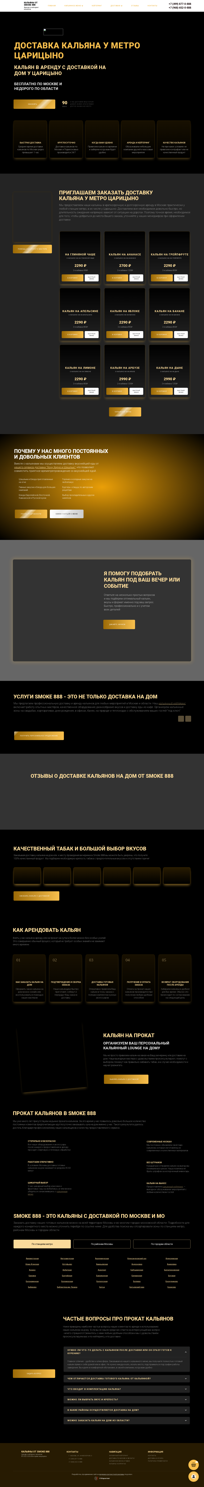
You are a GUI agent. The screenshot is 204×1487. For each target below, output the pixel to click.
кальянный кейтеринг (172, 703)
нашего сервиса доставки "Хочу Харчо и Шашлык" (44, 467)
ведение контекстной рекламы (111, 1474)
